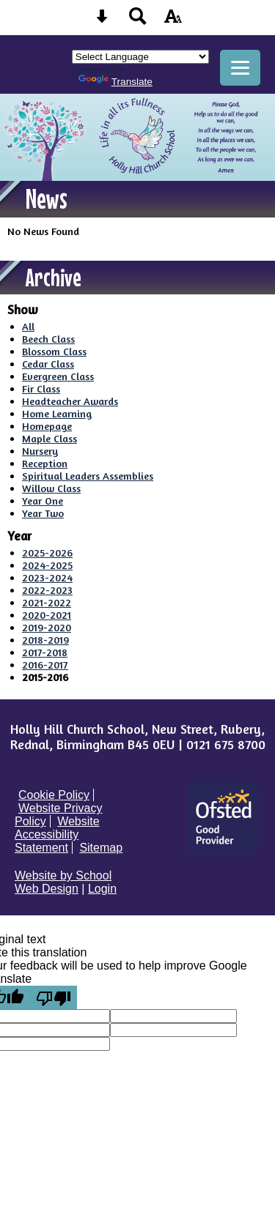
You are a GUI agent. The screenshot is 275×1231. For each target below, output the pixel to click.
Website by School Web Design (63, 882)
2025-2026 (47, 552)
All (28, 326)
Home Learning (57, 413)
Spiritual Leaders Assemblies (87, 475)
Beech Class (48, 338)
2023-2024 (47, 577)
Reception (44, 463)
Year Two (43, 513)
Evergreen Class (58, 376)
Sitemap (100, 847)
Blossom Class (54, 351)
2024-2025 (47, 565)
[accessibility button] (173, 21)
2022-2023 (47, 590)
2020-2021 (46, 615)
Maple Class (49, 438)
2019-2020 (46, 627)
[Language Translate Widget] (140, 57)
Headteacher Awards (70, 401)
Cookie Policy (53, 795)
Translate (115, 81)
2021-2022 (46, 602)
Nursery (40, 451)
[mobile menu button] (240, 68)
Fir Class (41, 388)
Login (102, 888)
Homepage (47, 426)
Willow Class (51, 488)
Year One (42, 500)
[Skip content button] (102, 21)
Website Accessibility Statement (57, 834)
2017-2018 (44, 652)
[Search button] (138, 21)
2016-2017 (45, 664)
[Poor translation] (53, 997)
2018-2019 (45, 639)
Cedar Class (48, 363)
